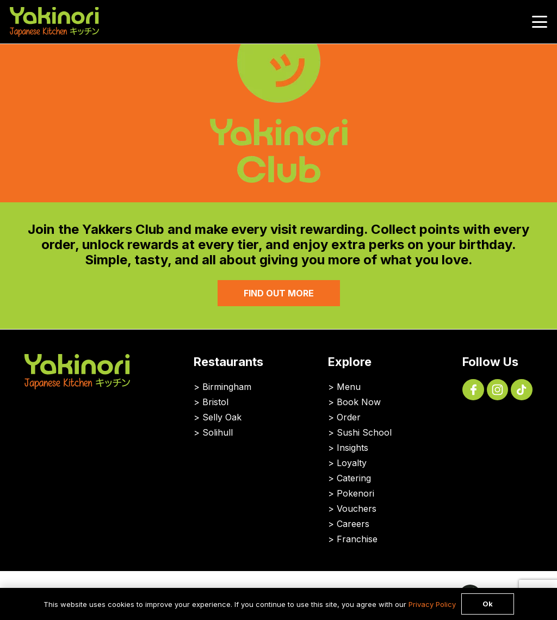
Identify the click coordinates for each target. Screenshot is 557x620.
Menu (349, 386)
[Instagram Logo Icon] (498, 390)
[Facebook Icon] (473, 390)
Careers (353, 523)
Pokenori (355, 493)
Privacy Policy (432, 604)
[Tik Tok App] (522, 390)
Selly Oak (222, 417)
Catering (354, 478)
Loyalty (352, 462)
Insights (352, 447)
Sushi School (364, 432)
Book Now (359, 401)
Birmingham (226, 386)
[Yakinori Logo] (54, 22)
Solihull (217, 432)
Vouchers (356, 508)
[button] (539, 21)
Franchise (357, 539)
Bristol (215, 401)
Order (349, 417)
